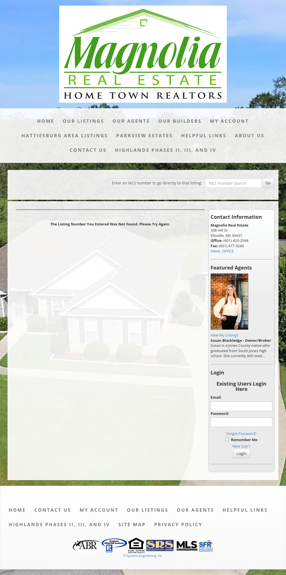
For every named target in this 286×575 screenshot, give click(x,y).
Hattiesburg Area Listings (65, 136)
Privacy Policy (178, 524)
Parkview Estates (144, 136)
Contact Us (88, 150)
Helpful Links (204, 136)
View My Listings (224, 335)
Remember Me (241, 439)
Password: (220, 413)
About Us (249, 136)
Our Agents (131, 121)
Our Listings (83, 121)
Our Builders (180, 121)
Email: (216, 397)
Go (268, 183)
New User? (241, 446)
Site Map (132, 524)
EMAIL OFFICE (222, 251)
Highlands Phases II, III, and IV (165, 150)
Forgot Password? (241, 433)
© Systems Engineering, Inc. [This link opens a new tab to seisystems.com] (143, 556)
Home (45, 121)
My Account (229, 121)
